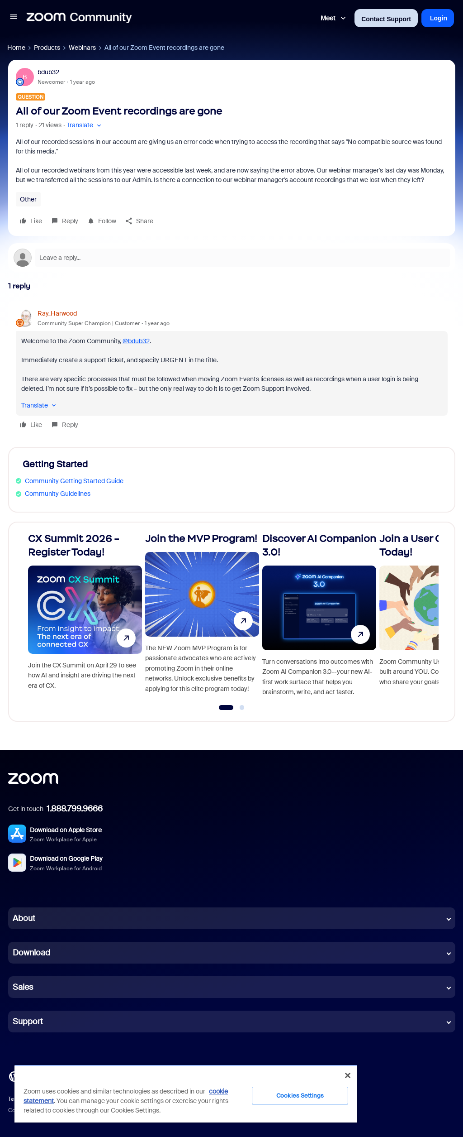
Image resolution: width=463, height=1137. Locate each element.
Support (28, 1021)
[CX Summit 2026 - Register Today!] (85, 618)
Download (31, 952)
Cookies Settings (300, 1095)
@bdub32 (136, 341)
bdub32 (48, 72)
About (24, 918)
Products (47, 47)
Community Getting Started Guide (74, 481)
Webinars (82, 47)
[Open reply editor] (231, 257)
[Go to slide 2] (242, 708)
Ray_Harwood (57, 313)
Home (16, 47)
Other (28, 199)
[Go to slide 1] (226, 708)
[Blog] (14, 1076)
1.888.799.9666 (75, 808)
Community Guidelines (57, 493)
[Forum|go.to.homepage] (79, 18)
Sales (23, 987)
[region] (185, 1094)
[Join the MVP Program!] (202, 618)
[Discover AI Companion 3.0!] (319, 618)
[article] (232, 370)
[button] (13, 18)
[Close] (347, 1075)
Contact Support (386, 19)
